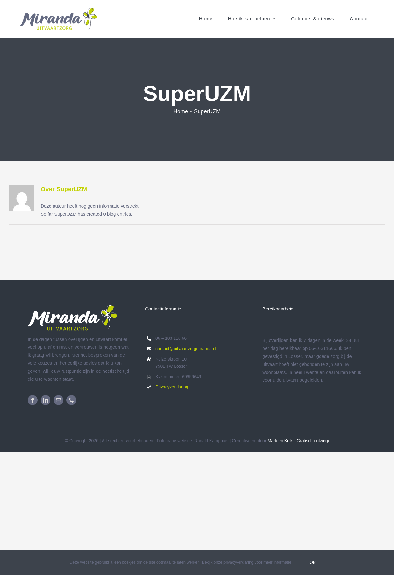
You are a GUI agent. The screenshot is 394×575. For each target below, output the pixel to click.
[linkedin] (45, 400)
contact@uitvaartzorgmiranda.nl (185, 348)
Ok (312, 562)
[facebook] (33, 400)
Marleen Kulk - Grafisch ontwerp (298, 440)
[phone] (71, 400)
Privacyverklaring (171, 386)
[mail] (58, 400)
